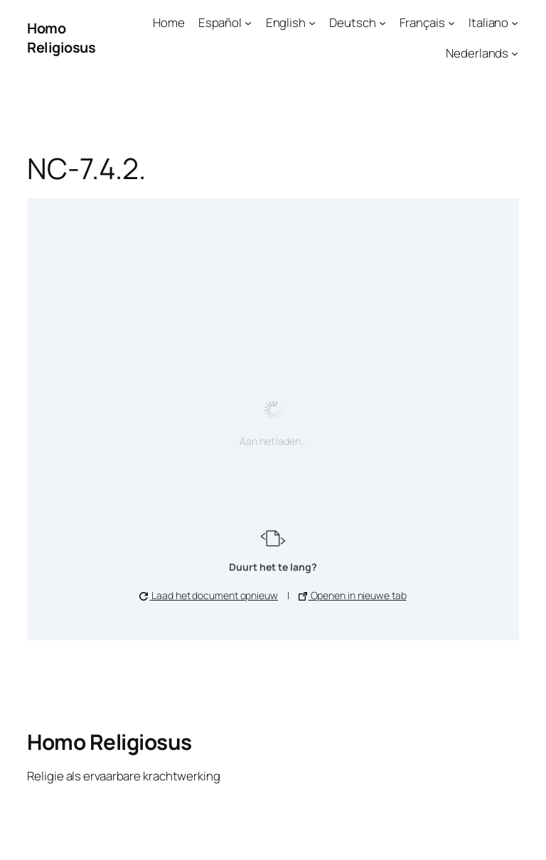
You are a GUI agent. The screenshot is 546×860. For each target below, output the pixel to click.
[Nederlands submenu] (514, 53)
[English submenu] (312, 22)
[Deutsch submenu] (382, 22)
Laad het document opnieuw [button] (208, 595)
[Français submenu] (451, 22)
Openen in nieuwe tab (353, 595)
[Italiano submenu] (514, 22)
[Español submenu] (248, 22)
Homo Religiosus (61, 38)
